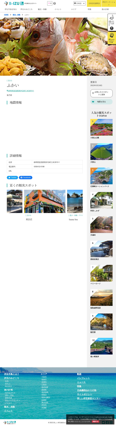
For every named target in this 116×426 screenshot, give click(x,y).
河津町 (44, 408)
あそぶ (7, 383)
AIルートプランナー (12, 400)
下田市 (44, 377)
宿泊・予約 (9, 395)
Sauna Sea (73, 219)
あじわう (8, 386)
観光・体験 (42, 9)
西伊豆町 (45, 392)
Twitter (12, 178)
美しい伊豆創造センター (89, 398)
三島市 (44, 385)
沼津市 (44, 382)
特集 (89, 9)
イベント (58, 9)
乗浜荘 (29, 219)
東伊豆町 (45, 402)
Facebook (26, 178)
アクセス (8, 403)
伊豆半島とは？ (11, 374)
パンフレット (83, 378)
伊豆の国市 (46, 397)
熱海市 (44, 379)
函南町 (44, 390)
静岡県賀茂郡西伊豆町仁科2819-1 (20, 91)
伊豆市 (44, 405)
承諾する (95, 421)
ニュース (81, 382)
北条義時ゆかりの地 (86, 390)
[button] (9, 205)
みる (7, 381)
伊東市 (44, 395)
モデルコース (10, 393)
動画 (79, 374)
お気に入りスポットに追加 (100, 93)
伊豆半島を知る (11, 9)
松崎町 (44, 400)
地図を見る (101, 102)
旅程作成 (8, 398)
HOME (6, 15)
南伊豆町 (45, 387)
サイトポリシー (84, 394)
